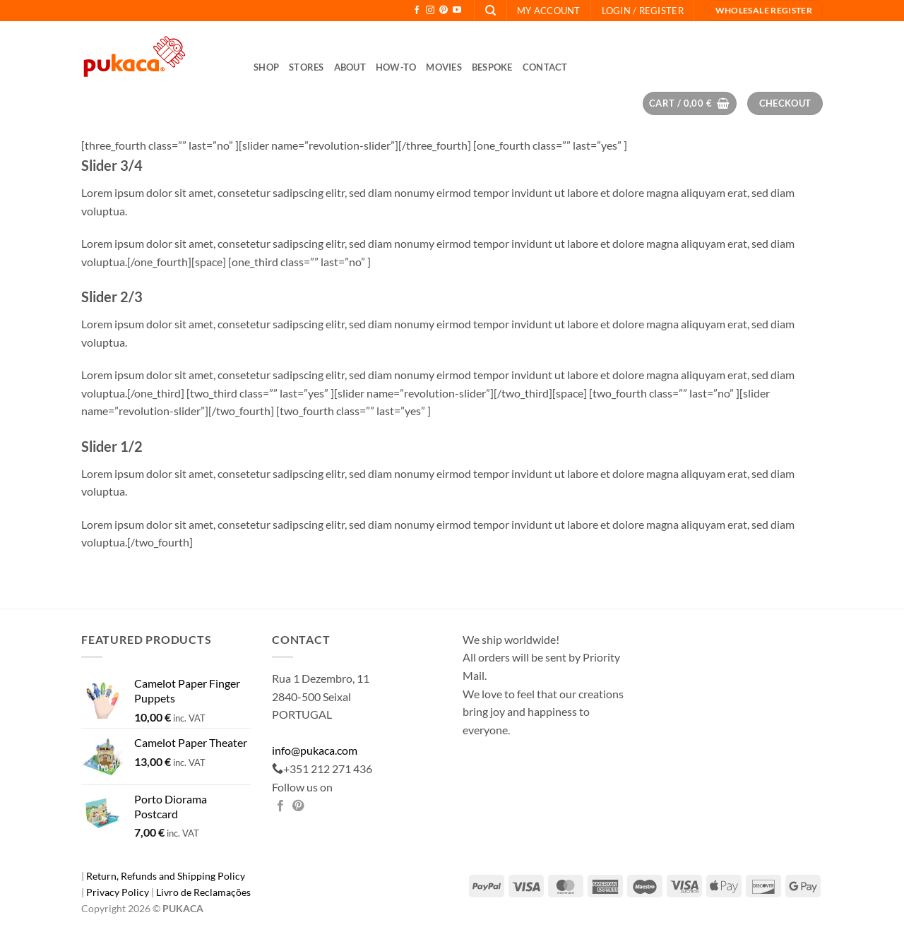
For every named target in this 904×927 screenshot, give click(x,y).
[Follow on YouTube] (457, 11)
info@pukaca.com (314, 750)
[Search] (490, 10)
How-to (396, 67)
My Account (549, 10)
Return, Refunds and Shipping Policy (165, 876)
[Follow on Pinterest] (443, 11)
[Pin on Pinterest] (298, 806)
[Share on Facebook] (280, 806)
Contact (545, 67)
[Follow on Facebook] (416, 11)
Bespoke (492, 67)
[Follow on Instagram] (430, 11)
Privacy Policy (118, 892)
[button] (643, 10)
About (350, 67)
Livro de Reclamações (203, 892)
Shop (266, 67)
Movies (444, 67)
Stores (306, 67)
